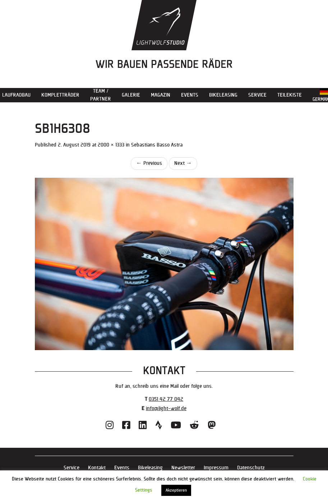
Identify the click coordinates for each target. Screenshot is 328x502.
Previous (149, 163)
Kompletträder (60, 95)
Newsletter (183, 467)
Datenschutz (251, 467)
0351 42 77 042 (166, 399)
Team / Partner (100, 95)
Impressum (216, 467)
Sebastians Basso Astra (157, 145)
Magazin (160, 95)
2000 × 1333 (111, 145)
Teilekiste (289, 95)
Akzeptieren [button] (176, 490)
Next (183, 163)
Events (189, 95)
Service (257, 95)
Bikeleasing (223, 95)
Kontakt (97, 467)
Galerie (131, 95)
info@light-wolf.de (166, 408)
